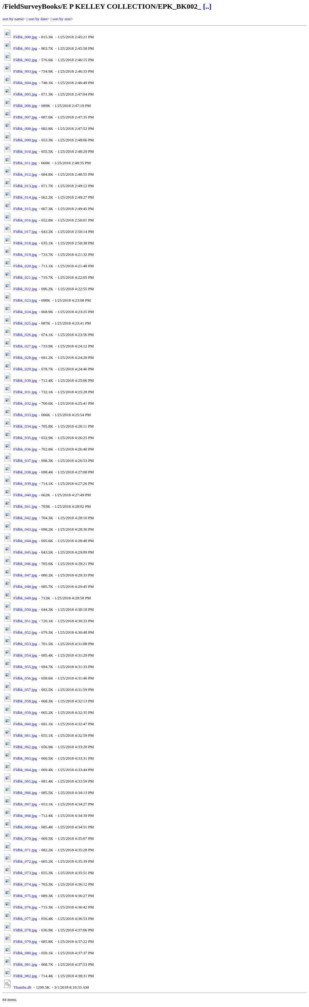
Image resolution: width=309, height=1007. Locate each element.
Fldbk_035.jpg (25, 437)
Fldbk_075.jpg (25, 895)
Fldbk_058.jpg (25, 701)
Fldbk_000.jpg (25, 37)
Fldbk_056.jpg (25, 678)
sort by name (12, 19)
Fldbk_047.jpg (25, 575)
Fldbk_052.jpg (25, 632)
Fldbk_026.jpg (25, 334)
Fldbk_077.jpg (25, 918)
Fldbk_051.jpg (25, 621)
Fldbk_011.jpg (25, 163)
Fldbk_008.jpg (25, 128)
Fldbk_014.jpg (25, 197)
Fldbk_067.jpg (25, 804)
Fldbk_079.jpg (25, 941)
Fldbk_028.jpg (25, 357)
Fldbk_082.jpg (25, 976)
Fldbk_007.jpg (25, 117)
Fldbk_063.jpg (25, 758)
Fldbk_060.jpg (25, 724)
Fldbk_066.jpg (25, 792)
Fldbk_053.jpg (25, 644)
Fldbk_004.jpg (25, 82)
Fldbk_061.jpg (25, 735)
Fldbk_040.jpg (25, 495)
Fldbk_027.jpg (25, 346)
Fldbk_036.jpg (25, 449)
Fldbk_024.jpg (25, 311)
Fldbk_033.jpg (25, 415)
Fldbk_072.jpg (25, 861)
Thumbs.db (22, 987)
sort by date (37, 19)
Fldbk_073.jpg (25, 873)
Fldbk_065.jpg (25, 781)
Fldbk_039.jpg (25, 483)
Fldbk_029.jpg (25, 369)
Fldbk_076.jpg (25, 907)
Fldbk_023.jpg (25, 300)
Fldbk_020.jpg (25, 266)
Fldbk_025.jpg (25, 323)
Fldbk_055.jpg (25, 666)
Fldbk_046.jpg (25, 563)
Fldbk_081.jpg (25, 964)
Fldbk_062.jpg (25, 747)
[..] (207, 6)
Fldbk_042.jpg (25, 518)
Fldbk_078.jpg (25, 930)
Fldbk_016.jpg (25, 220)
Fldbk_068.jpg (25, 815)
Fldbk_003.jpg (25, 71)
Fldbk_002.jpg (25, 60)
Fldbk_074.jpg (25, 884)
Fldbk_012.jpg (25, 174)
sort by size (61, 19)
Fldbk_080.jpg (25, 953)
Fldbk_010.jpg (25, 151)
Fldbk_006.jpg (25, 105)
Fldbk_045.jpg (25, 552)
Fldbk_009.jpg (25, 140)
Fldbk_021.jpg (25, 277)
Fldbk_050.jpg (25, 609)
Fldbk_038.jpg (25, 472)
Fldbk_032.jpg (25, 403)
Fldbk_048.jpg (25, 586)
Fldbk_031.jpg (25, 392)
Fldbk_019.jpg (25, 254)
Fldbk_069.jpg (25, 827)
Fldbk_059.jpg (25, 712)
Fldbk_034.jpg (25, 426)
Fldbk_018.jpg (25, 243)
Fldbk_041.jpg (25, 506)
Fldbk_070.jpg (25, 838)
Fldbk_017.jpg (25, 231)
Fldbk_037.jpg (25, 460)
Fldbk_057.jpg (25, 689)
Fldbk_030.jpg (25, 380)
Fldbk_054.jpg (25, 655)
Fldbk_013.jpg (25, 186)
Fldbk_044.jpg (25, 540)
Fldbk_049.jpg (25, 598)
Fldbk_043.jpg (25, 529)
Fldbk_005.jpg (25, 94)
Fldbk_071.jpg (25, 850)
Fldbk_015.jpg (25, 208)
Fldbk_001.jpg (25, 48)
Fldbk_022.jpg (25, 289)
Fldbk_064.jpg (25, 769)
